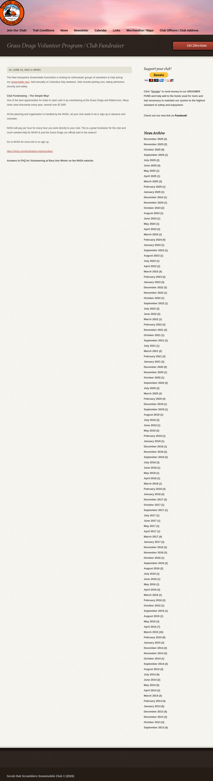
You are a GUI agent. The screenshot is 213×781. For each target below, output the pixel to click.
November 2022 (153, 292)
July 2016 (150, 573)
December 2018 (153, 446)
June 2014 (150, 679)
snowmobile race (20, 82)
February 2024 (153, 239)
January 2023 (152, 282)
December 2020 (153, 366)
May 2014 (150, 685)
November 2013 (153, 716)
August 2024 (152, 213)
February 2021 (153, 356)
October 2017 (152, 504)
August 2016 (152, 568)
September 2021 (154, 340)
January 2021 (152, 361)
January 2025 (152, 192)
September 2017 (154, 510)
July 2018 (150, 462)
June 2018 (150, 467)
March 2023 (151, 271)
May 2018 (150, 473)
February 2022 (153, 324)
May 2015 (150, 621)
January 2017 (152, 541)
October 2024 (152, 207)
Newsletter (81, 30)
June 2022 (150, 313)
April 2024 (150, 229)
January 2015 (152, 642)
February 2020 (153, 398)
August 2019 (152, 414)
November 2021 (153, 329)
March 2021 (151, 351)
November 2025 (153, 144)
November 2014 (153, 653)
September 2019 (154, 409)
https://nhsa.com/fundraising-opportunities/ (30, 151)
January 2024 (152, 245)
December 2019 (153, 404)
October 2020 (152, 377)
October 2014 (152, 658)
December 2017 (153, 499)
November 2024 (153, 202)
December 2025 (153, 138)
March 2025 (151, 181)
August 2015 (152, 616)
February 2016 (153, 600)
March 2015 (151, 632)
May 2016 (150, 584)
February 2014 (153, 700)
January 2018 (152, 494)
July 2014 (150, 674)
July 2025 (150, 160)
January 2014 (152, 706)
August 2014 (152, 669)
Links (116, 30)
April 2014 (150, 690)
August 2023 (152, 255)
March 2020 (151, 393)
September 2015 (154, 610)
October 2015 (152, 605)
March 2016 (151, 594)
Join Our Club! (17, 30)
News (64, 30)
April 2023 (150, 266)
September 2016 (154, 563)
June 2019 (150, 425)
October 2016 (152, 557)
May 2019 (150, 430)
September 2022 (154, 303)
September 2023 (154, 250)
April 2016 (150, 589)
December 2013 (153, 711)
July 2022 (150, 308)
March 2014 (151, 695)
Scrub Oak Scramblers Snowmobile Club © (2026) (40, 776)
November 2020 (153, 372)
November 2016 (153, 552)
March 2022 (151, 319)
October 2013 (152, 722)
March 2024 (151, 234)
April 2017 (150, 531)
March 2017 (151, 536)
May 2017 (150, 526)
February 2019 (153, 435)
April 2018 (150, 478)
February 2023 (153, 276)
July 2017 (150, 515)
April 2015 (150, 626)
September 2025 (154, 154)
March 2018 (151, 483)
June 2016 (150, 579)
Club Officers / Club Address (179, 30)
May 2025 (150, 170)
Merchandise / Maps (139, 30)
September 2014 (154, 663)
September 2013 (154, 727)
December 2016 (153, 547)
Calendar (101, 30)
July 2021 (150, 345)
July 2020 (150, 388)
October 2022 (152, 298)
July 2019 (150, 419)
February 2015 (153, 637)
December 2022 (153, 287)
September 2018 (154, 457)
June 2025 (150, 165)
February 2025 (153, 186)
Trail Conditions (43, 30)
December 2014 (153, 647)
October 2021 (152, 335)
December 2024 (153, 197)
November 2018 (153, 451)
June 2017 (150, 520)
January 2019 (152, 441)
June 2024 (150, 218)
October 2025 (152, 149)
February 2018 (153, 488)
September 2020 (154, 382)
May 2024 (150, 223)
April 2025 (150, 176)
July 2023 (150, 260)
